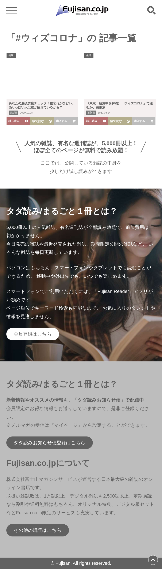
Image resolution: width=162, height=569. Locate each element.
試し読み (18, 121)
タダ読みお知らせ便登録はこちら (49, 442)
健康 (11, 55)
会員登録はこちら (33, 334)
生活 (88, 55)
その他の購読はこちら (38, 530)
